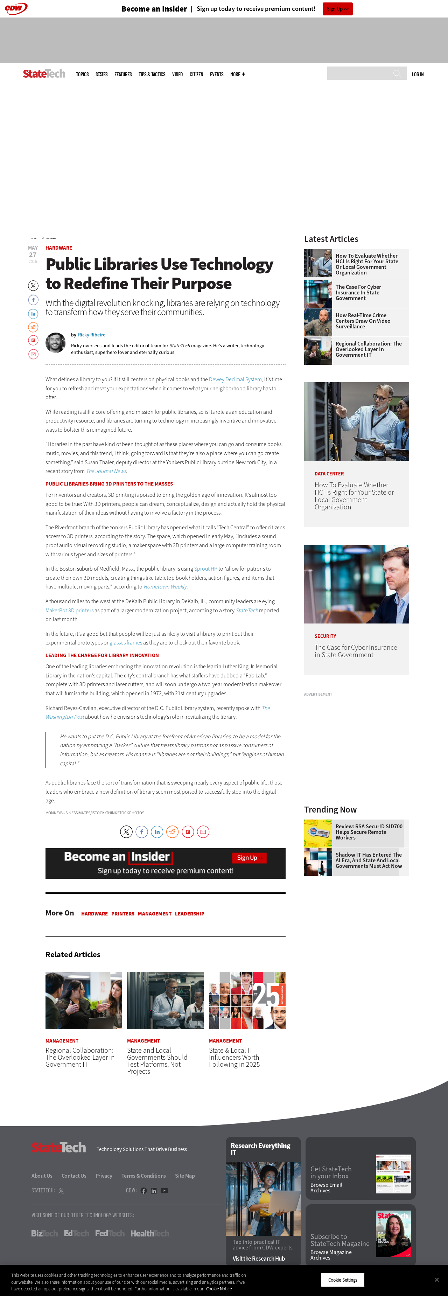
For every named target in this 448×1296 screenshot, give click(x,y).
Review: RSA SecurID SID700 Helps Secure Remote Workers (369, 832)
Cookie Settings (342, 1280)
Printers (122, 913)
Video (177, 74)
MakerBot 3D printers (69, 610)
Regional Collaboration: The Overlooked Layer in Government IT (369, 349)
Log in (418, 74)
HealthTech (150, 1233)
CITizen (196, 74)
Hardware (51, 238)
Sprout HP (205, 568)
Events (216, 74)
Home (34, 238)
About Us (41, 1175)
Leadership (189, 913)
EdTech (76, 1233)
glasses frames (126, 642)
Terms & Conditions (143, 1175)
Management (155, 913)
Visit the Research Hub (259, 1259)
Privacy (104, 1175)
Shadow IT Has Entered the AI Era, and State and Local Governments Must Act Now (369, 860)
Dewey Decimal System (235, 379)
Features (123, 74)
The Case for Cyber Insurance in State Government (358, 292)
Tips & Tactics (152, 74)
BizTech (44, 1233)
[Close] (436, 1279)
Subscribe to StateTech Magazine (340, 1241)
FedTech (110, 1233)
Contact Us (74, 1175)
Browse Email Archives (326, 1187)
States (101, 74)
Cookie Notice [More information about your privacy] (219, 1289)
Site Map (185, 1175)
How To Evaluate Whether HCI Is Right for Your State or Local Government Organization (367, 264)
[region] (224, 1280)
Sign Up (335, 9)
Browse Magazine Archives (331, 1255)
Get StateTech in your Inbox (331, 1173)
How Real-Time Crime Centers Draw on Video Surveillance (363, 321)
